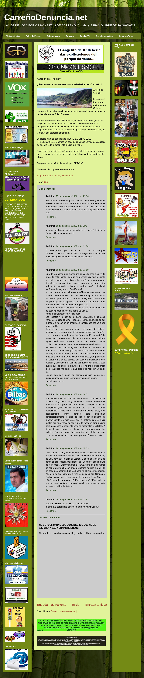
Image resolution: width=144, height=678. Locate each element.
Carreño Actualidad (104, 36)
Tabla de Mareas (33, 36)
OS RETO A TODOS (15, 200)
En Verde (70, 36)
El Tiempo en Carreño (124, 353)
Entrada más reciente (51, 604)
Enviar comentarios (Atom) (64, 611)
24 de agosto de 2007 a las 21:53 (72, 499)
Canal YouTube (126, 36)
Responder (51, 217)
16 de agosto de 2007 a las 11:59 (72, 270)
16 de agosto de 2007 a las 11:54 (72, 246)
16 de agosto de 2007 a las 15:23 (72, 448)
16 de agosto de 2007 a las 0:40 (71, 226)
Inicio (75, 604)
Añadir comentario (50, 517)
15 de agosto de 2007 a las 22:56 (72, 196)
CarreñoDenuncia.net (45, 17)
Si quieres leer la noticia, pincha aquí (55, 175)
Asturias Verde (53, 36)
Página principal (13, 36)
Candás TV (85, 36)
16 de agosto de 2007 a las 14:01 (72, 394)
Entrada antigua (96, 604)
